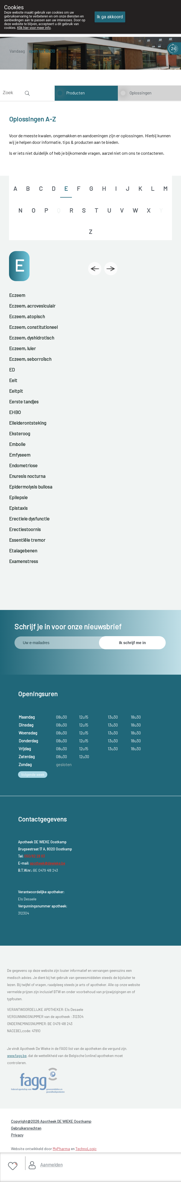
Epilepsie (18, 497)
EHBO (15, 412)
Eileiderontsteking (27, 422)
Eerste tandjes (24, 401)
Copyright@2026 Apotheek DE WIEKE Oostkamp (51, 1121)
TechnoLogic (86, 1148)
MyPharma (61, 1148)
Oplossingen (140, 92)
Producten (75, 92)
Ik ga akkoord (110, 16)
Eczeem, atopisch (27, 316)
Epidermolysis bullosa (30, 486)
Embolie (17, 444)
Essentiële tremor (27, 540)
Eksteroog (19, 433)
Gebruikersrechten (26, 1128)
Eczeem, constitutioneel (33, 327)
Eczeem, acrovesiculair (32, 305)
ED (12, 369)
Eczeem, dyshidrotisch (31, 337)
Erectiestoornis (25, 529)
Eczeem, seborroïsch (30, 359)
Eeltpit (16, 391)
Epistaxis (18, 508)
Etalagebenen (23, 550)
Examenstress (23, 561)
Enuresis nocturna (27, 476)
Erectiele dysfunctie (29, 518)
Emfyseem (19, 454)
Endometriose (23, 465)
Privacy (17, 1135)
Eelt (13, 380)
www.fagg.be (17, 1055)
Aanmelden (51, 1164)
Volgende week (33, 774)
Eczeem (17, 295)
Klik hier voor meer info (34, 28)
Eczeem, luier (22, 348)
